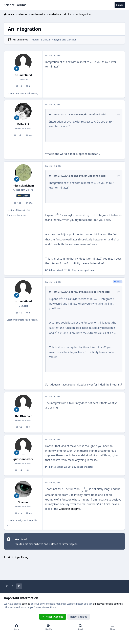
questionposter (23, 459)
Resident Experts (24, 189)
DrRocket (23, 124)
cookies (26, 603)
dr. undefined (20, 39)
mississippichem (23, 185)
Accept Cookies (52, 616)
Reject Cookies (78, 616)
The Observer (23, 416)
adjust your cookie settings (108, 603)
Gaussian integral (69, 509)
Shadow (23, 502)
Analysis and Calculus (64, 39)
